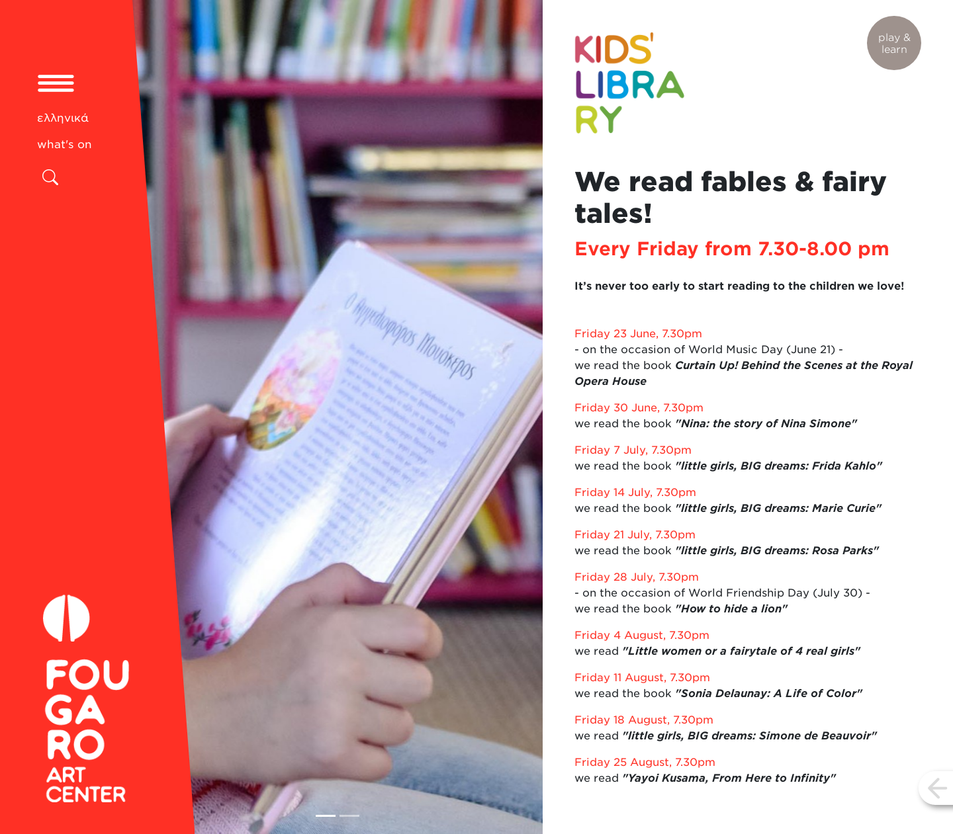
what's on (64, 144)
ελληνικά (63, 117)
